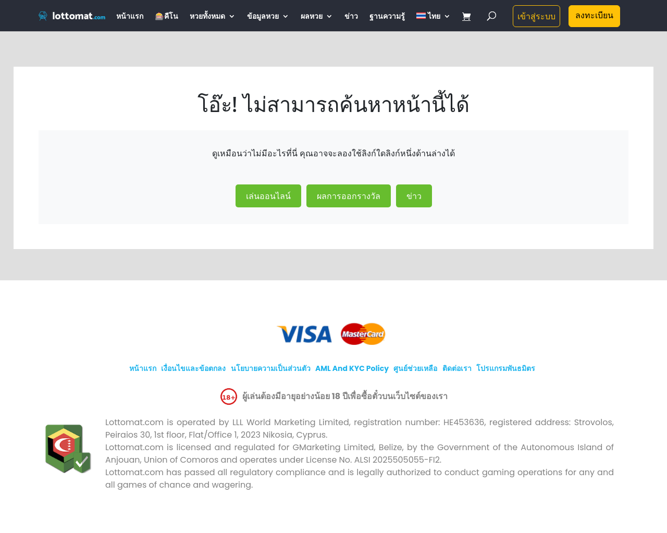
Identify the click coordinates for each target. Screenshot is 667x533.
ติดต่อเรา (457, 368)
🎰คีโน (166, 17)
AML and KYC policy (352, 368)
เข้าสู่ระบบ (536, 16)
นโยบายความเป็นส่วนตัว (271, 368)
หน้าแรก (129, 17)
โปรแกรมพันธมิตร (505, 368)
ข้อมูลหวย (263, 17)
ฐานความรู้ (387, 17)
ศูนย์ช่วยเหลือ (415, 368)
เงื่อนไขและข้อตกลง (193, 368)
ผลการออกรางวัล (348, 196)
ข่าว (351, 17)
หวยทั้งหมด (207, 17)
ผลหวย (312, 17)
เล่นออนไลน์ (268, 196)
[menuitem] (433, 22)
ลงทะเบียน (594, 15)
